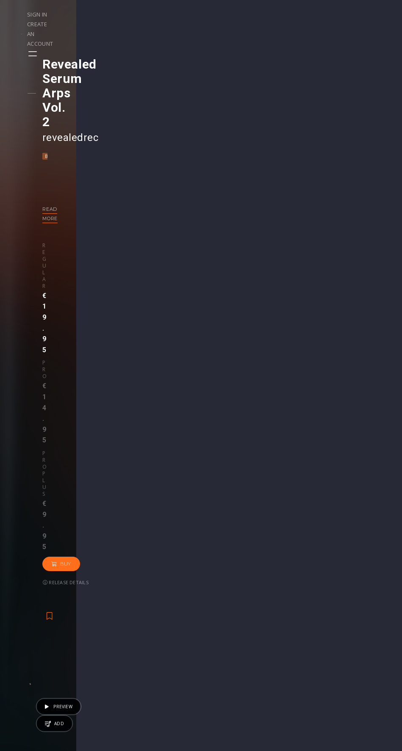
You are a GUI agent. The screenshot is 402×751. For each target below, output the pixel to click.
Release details (79, 205)
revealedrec (84, 80)
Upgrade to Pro (167, 671)
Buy (168, 186)
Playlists (28, 627)
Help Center (355, 627)
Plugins (284, 636)
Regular (67, 178)
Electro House (143, 99)
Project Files (227, 636)
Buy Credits (161, 636)
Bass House (72, 99)
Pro (92, 178)
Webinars (222, 627)
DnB (109, 530)
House (277, 530)
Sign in (291, 14)
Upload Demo (37, 636)
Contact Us (353, 680)
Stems (218, 645)
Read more (72, 152)
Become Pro (99, 653)
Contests (94, 627)
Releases (30, 618)
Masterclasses (229, 618)
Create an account (338, 14)
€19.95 (175, 553)
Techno (301, 530)
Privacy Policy (357, 653)
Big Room (106, 99)
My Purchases (165, 645)
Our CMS (350, 618)
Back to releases (204, 283)
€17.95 (353, 553)
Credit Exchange (297, 645)
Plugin (218, 653)
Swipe (25, 645)
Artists (26, 653)
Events (90, 618)
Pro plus (129, 178)
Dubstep (131, 530)
